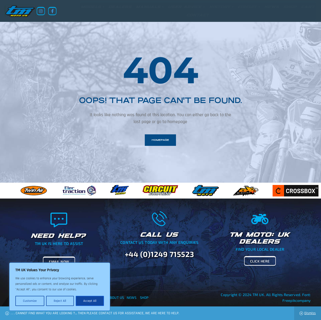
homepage (160, 139)
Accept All (89, 301)
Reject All (60, 301)
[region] (59, 286)
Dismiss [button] (310, 313)
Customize (30, 301)
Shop (144, 297)
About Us (116, 297)
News (131, 297)
